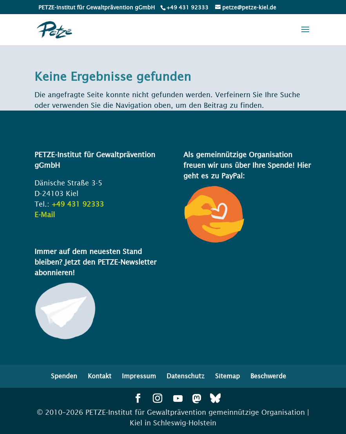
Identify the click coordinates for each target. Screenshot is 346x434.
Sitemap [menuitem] (227, 376)
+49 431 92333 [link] (78, 204)
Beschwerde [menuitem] (268, 376)
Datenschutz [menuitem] (186, 376)
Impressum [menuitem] (139, 376)
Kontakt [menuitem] (99, 376)
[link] (187, 7)
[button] (305, 34)
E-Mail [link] (44, 215)
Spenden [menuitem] (64, 376)
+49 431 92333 (187, 7)
